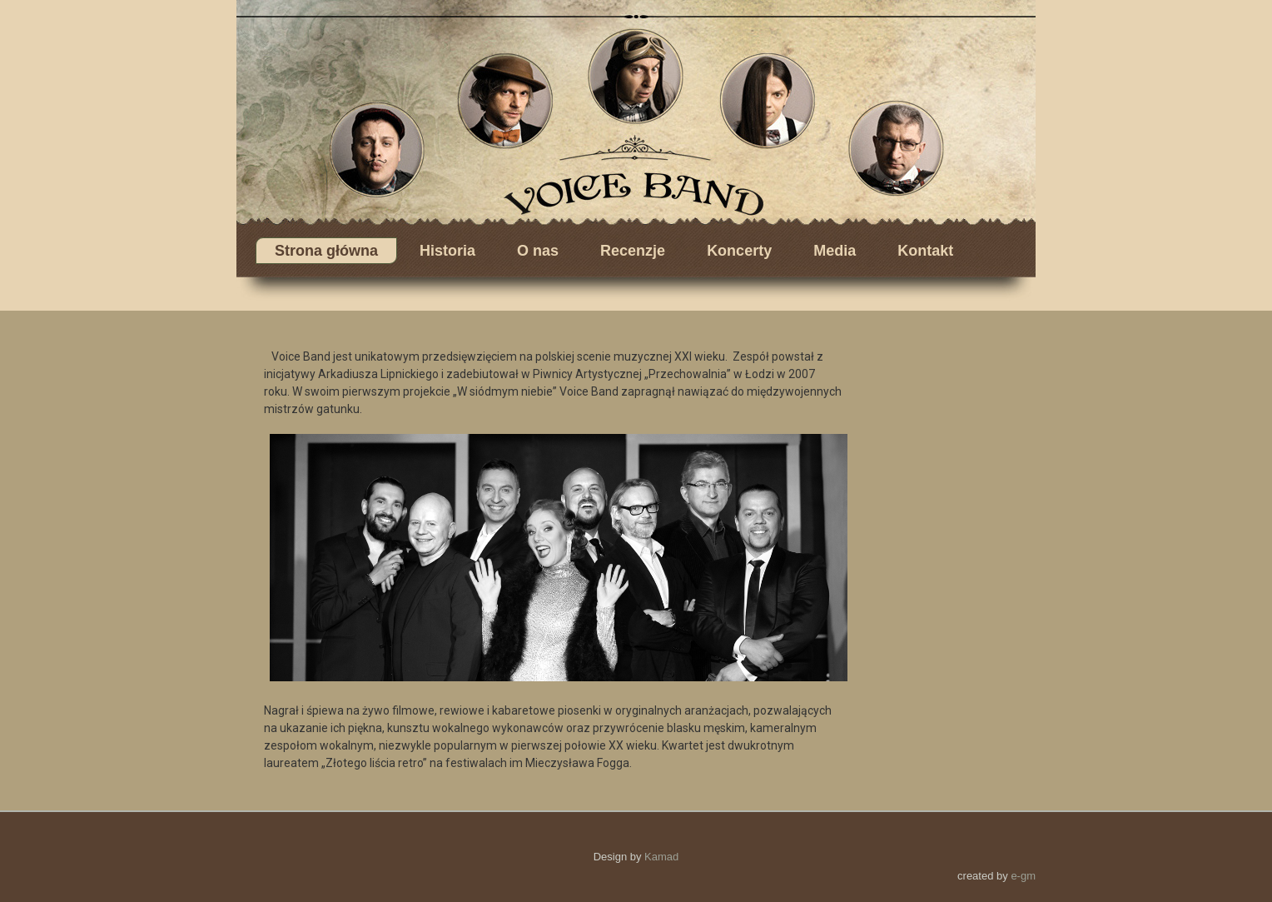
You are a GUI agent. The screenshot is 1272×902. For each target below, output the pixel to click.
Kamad (661, 856)
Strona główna (326, 250)
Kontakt (925, 250)
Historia (447, 250)
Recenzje (632, 250)
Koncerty (739, 250)
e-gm (1023, 876)
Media (834, 250)
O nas (538, 250)
